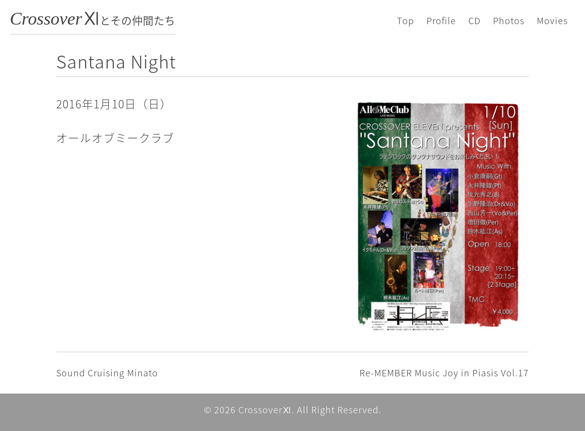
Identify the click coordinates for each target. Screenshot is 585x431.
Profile (441, 20)
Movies (552, 20)
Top (405, 20)
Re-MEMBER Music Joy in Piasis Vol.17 (444, 372)
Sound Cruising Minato (107, 372)
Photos (508, 20)
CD (474, 20)
